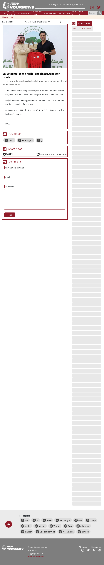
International (60, 13)
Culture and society (36, 13)
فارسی (49, 4)
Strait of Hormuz (47, 531)
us (37, 520)
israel (49, 520)
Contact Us (75, 13)
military (42, 526)
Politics (19, 13)
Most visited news (82, 28)
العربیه (62, 4)
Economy (27, 13)
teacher (28, 531)
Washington (68, 531)
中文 (81, 4)
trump (93, 520)
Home (4, 13)
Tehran (56, 526)
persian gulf (65, 520)
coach (11, 140)
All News (9, 13)
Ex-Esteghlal (27, 140)
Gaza (70, 526)
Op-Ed (14, 13)
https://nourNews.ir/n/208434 (52, 154)
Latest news (84, 23)
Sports (69, 13)
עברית (68, 4)
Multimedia (49, 13)
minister (85, 531)
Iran (26, 520)
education (85, 526)
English (55, 4)
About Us (82, 13)
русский (75, 4)
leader (28, 526)
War (80, 520)
